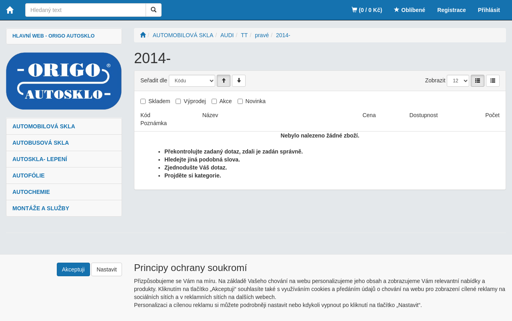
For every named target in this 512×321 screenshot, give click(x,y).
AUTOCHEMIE (31, 192)
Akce (226, 101)
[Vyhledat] (154, 10)
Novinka (256, 101)
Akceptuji (73, 269)
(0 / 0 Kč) (367, 10)
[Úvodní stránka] (143, 35)
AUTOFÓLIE (28, 175)
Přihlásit (489, 10)
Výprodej (195, 101)
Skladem (159, 101)
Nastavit (106, 269)
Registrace (451, 10)
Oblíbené (409, 10)
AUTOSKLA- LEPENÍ (39, 159)
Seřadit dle (153, 80)
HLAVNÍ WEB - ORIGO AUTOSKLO (53, 36)
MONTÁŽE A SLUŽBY (40, 208)
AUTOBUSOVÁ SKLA (40, 143)
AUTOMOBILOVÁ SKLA (43, 126)
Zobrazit (435, 80)
